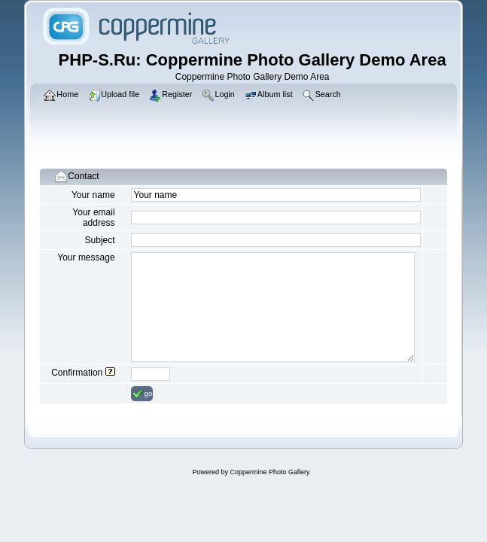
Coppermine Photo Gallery (269, 472)
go (142, 394)
